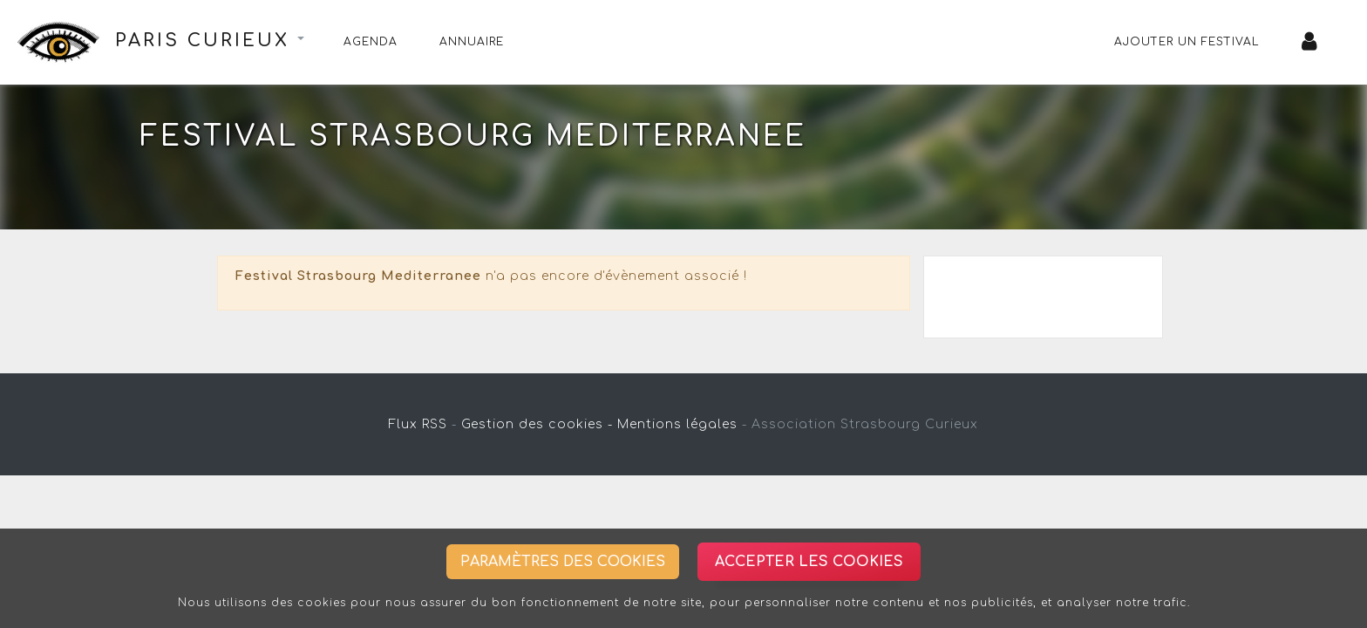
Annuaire (471, 42)
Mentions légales (677, 424)
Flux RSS (418, 424)
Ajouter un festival (1187, 42)
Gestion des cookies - (537, 424)
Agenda (370, 42)
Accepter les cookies (809, 562)
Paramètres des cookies (562, 562)
